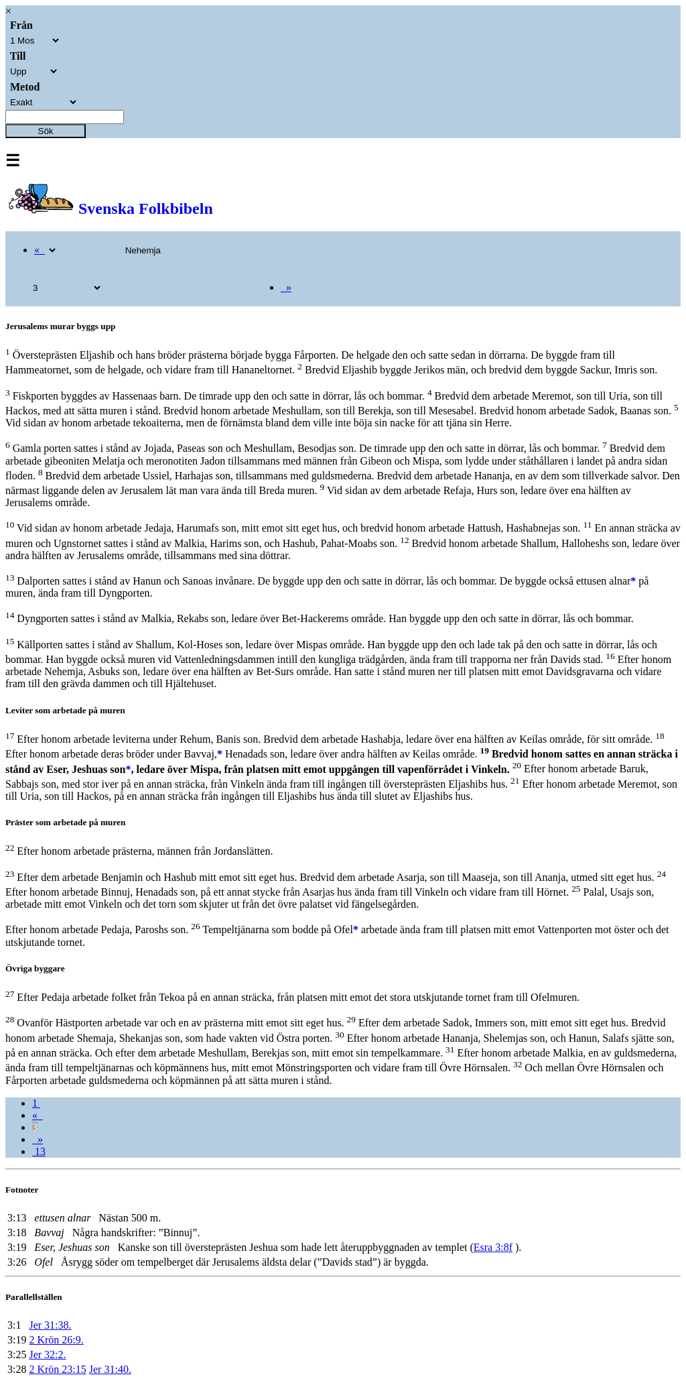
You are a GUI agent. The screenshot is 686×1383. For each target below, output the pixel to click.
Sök (46, 131)
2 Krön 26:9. (56, 1339)
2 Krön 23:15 (57, 1369)
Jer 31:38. (50, 1325)
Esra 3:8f (493, 1247)
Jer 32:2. (47, 1354)
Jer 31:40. (110, 1369)
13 (39, 1151)
